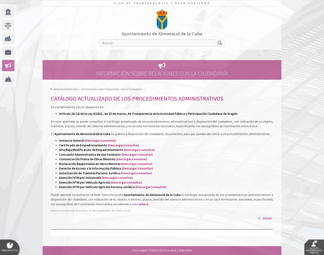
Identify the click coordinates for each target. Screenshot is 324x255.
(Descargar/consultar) (100, 140)
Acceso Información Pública (314, 247)
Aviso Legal (139, 250)
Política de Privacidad (162, 250)
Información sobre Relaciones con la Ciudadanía (112, 89)
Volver (267, 218)
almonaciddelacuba (66, 89)
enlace (143, 204)
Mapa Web (185, 250)
